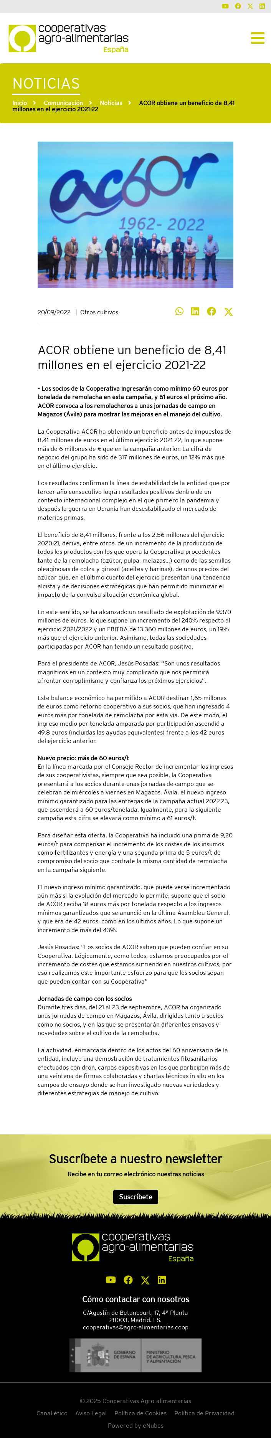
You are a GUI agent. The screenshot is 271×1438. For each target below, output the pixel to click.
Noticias (111, 103)
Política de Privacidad (204, 1413)
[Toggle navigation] (257, 38)
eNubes (153, 1425)
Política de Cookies (140, 1413)
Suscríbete (135, 1197)
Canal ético (52, 1413)
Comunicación (63, 103)
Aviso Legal (91, 1413)
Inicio (19, 103)
